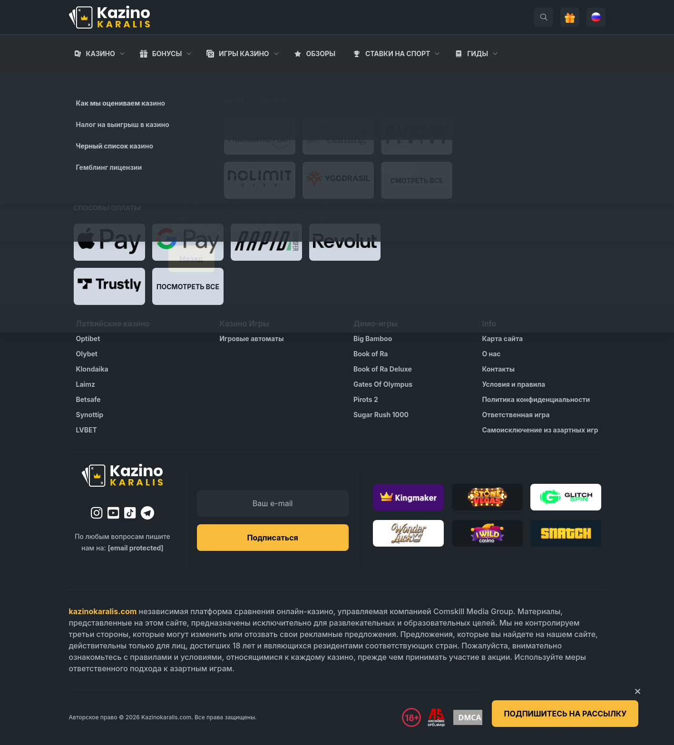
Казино (100, 53)
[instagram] (96, 512)
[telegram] (147, 512)
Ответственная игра (515, 415)
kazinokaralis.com (103, 611)
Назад (191, 259)
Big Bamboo (372, 338)
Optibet (88, 338)
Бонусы (167, 53)
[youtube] (113, 512)
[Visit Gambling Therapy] (577, 717)
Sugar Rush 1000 (381, 415)
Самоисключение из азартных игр (540, 430)
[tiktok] (130, 513)
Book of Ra (370, 354)
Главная (84, 81)
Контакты (498, 369)
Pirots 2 (365, 399)
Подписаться (272, 537)
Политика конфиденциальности (536, 399)
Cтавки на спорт (397, 53)
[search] (543, 17)
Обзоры (320, 53)
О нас (491, 354)
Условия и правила (513, 384)
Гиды (477, 53)
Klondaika (92, 369)
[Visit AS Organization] (436, 717)
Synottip (90, 415)
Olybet (87, 354)
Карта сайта (502, 338)
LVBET (86, 430)
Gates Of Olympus (382, 384)
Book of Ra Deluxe (382, 369)
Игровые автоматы (251, 338)
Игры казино (244, 53)
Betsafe (88, 399)
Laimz (86, 384)
